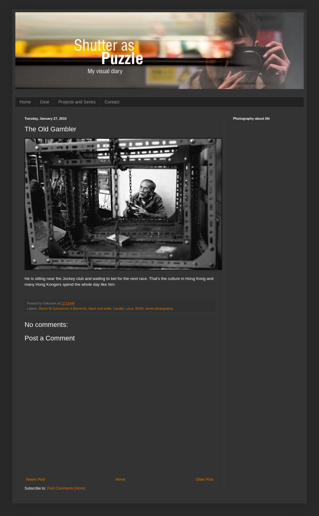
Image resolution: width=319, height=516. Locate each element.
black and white (99, 308)
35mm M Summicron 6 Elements (63, 308)
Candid (118, 308)
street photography (159, 308)
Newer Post (35, 479)
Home (25, 101)
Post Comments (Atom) (66, 488)
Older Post (204, 479)
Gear (44, 101)
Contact (112, 101)
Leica (129, 308)
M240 (139, 308)
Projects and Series (76, 101)
